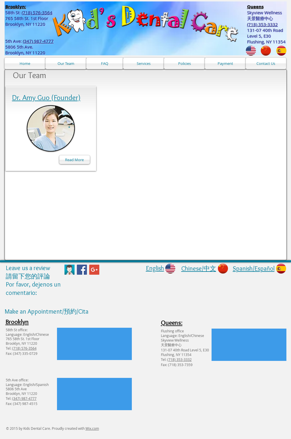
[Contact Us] (266, 63)
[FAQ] (104, 63)
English (155, 268)
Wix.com (92, 428)
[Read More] (74, 159)
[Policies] (184, 63)
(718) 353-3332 (179, 359)
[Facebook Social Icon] (82, 270)
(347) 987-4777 (38, 41)
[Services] (143, 63)
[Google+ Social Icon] (94, 270)
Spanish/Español (254, 268)
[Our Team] (65, 63)
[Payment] (225, 63)
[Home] (25, 63)
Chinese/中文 (198, 268)
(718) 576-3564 (37, 13)
